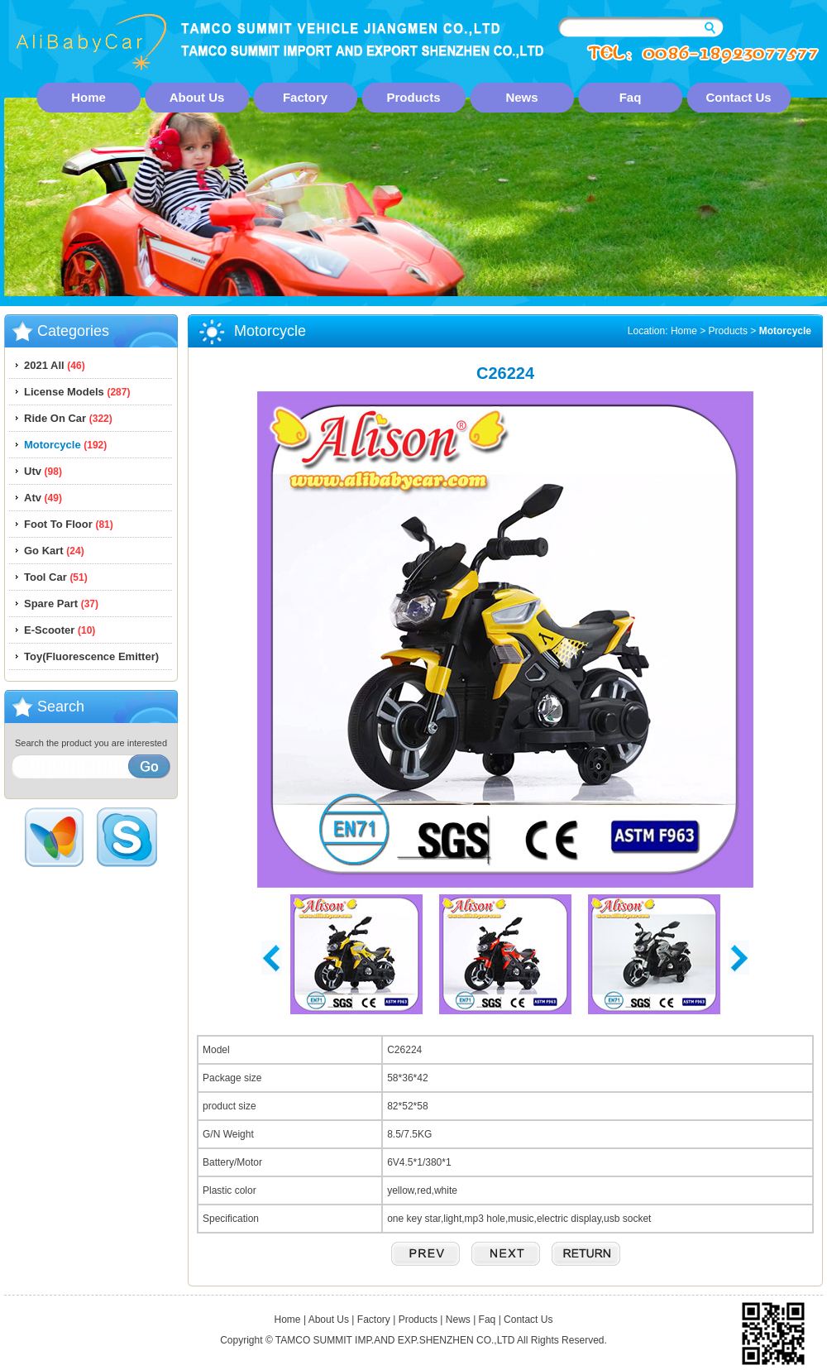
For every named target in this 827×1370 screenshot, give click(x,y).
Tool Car (56, 577)
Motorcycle (65, 444)
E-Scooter (59, 630)
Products (413, 97)
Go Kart (54, 550)
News (521, 97)
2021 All (54, 365)
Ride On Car (68, 418)
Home (88, 97)
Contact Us (738, 97)
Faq (630, 97)
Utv (43, 471)
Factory (305, 97)
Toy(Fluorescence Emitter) (91, 656)
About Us (197, 97)
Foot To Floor (68, 524)
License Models (77, 392)
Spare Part (61, 603)
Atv (43, 497)
